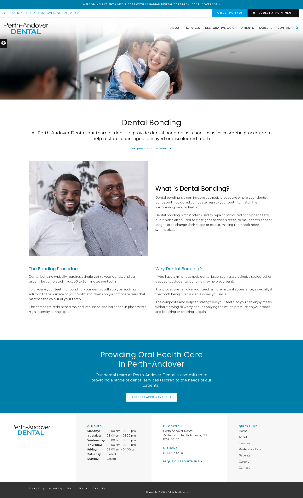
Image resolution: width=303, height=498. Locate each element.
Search (70, 488)
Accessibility (55, 488)
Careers (265, 28)
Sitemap (83, 488)
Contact (284, 28)
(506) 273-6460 (231, 12)
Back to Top (99, 488)
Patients (246, 28)
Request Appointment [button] (275, 12)
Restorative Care (220, 28)
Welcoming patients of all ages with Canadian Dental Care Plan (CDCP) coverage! (151, 4)
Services (193, 28)
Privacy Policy (37, 488)
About (175, 28)
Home (243, 430)
